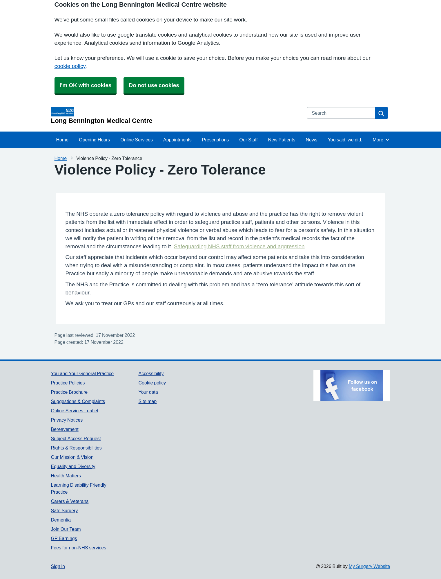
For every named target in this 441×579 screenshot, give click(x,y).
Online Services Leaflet (75, 410)
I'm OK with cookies (86, 85)
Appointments (177, 139)
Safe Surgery (64, 510)
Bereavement (65, 429)
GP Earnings (64, 538)
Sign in (58, 566)
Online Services (136, 139)
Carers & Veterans (70, 501)
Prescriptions (215, 139)
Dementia (61, 519)
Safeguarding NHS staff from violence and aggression (239, 246)
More (381, 139)
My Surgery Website (369, 566)
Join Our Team (66, 529)
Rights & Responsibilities (76, 447)
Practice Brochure (69, 392)
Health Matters (66, 475)
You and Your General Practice (82, 373)
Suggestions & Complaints (78, 401)
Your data (148, 392)
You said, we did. (345, 139)
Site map (147, 401)
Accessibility (151, 373)
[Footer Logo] (351, 385)
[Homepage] (175, 115)
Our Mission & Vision (72, 457)
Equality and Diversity (73, 466)
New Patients (281, 139)
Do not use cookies (154, 85)
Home (62, 139)
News (311, 139)
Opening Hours (94, 139)
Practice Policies (68, 382)
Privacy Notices (67, 420)
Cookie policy (152, 382)
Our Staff (248, 139)
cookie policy (70, 66)
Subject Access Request (76, 438)
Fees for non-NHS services (78, 547)
